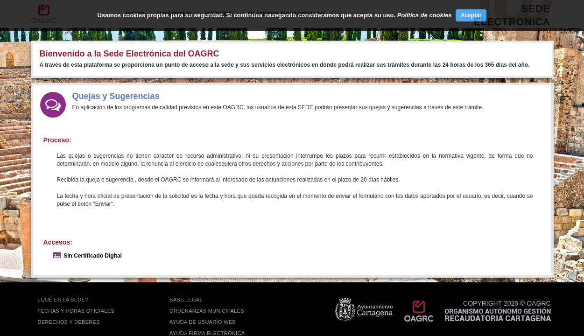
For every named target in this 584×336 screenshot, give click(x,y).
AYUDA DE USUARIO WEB (202, 322)
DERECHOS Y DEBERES (69, 322)
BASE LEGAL (186, 299)
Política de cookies (424, 15)
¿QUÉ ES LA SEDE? (63, 299)
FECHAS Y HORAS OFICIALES (76, 311)
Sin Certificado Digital (92, 255)
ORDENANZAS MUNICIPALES (206, 311)
